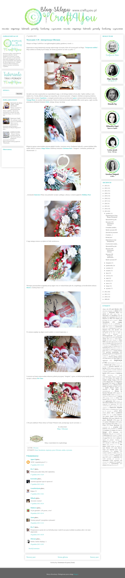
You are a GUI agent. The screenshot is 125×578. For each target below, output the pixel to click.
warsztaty (118, 454)
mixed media (107, 395)
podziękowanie (114, 409)
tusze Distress (106, 448)
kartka (104, 368)
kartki (104, 373)
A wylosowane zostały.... (112, 244)
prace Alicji (118, 411)
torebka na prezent (115, 446)
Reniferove (105, 434)
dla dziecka (105, 332)
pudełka (120, 428)
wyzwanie (116, 460)
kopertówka (110, 375)
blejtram (105, 318)
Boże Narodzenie (40, 450)
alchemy (104, 312)
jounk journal (119, 362)
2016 (106, 203)
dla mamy (113, 332)
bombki (115, 320)
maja (107, 278)
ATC (119, 317)
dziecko (111, 338)
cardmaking (117, 323)
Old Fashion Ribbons (108, 402)
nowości (105, 399)
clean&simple (118, 326)
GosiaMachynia (35, 488)
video (114, 452)
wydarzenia (116, 457)
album (116, 311)
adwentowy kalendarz (107, 311)
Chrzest (116, 325)
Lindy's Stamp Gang (109, 380)
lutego (108, 286)
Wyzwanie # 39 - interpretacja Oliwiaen (110, 223)
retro (112, 434)
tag (118, 442)
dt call (112, 337)
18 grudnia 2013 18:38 (37, 534)
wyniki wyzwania (107, 458)
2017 (106, 201)
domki (104, 334)
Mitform (118, 393)
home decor (108, 358)
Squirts (104, 439)
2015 (106, 206)
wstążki (109, 457)
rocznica (118, 434)
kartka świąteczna (107, 369)
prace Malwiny (116, 418)
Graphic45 (117, 353)
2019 (106, 196)
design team (105, 331)
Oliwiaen (33, 539)
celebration (110, 325)
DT (107, 337)
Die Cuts (112, 331)
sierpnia (108, 270)
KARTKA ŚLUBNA (15, 132)
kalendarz (118, 364)
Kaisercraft (107, 365)
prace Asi (109, 414)
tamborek (111, 444)
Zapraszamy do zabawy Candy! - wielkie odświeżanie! (16, 104)
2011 (106, 294)
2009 (106, 299)
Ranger (105, 432)
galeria (113, 349)
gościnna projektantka (112, 352)
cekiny (104, 325)
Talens (104, 444)
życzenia (115, 465)
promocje (105, 428)
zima (110, 465)
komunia (112, 373)
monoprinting (117, 394)
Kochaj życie (109, 237)
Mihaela (33, 498)
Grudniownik (105, 355)
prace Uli (110, 424)
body (111, 320)
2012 (106, 291)
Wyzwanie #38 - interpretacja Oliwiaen (110, 250)
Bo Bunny (105, 320)
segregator (114, 435)
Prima (104, 425)
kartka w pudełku (108, 371)
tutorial (112, 450)
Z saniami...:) (109, 235)
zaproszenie (105, 463)
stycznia (108, 288)
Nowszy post (31, 557)
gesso (104, 350)
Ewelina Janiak (107, 346)
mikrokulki (105, 389)
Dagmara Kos (107, 329)
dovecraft (115, 334)
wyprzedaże (117, 458)
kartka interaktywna (115, 368)
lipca (107, 273)
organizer (115, 405)
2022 (106, 188)
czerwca (108, 275)
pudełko (107, 430)
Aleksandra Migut (114, 312)
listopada (108, 263)
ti (116, 444)
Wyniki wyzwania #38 (111, 230)
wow (104, 457)
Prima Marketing (114, 425)
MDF (116, 386)
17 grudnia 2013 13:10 (37, 465)
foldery (119, 347)
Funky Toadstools (106, 349)
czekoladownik (112, 328)
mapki (111, 384)
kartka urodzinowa (117, 369)
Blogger (76, 574)
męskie (120, 386)
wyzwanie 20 (105, 462)
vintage (120, 452)
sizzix (105, 438)
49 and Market (114, 309)
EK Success (106, 344)
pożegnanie (109, 411)
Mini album (115, 389)
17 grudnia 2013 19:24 (37, 503)
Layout (117, 378)
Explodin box (117, 346)
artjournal (112, 317)
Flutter (114, 347)
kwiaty (110, 378)
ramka (63, 450)
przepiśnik (113, 428)
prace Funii (109, 416)
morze (110, 396)
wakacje (106, 454)
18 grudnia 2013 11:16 (37, 523)
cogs (106, 328)
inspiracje (49, 450)
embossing (113, 344)
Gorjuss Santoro (118, 350)
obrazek (120, 399)
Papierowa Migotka (116, 407)
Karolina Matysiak (114, 366)
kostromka (34, 478)
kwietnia (108, 281)
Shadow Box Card (110, 437)
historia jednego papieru (115, 356)
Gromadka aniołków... (111, 227)
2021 (106, 190)
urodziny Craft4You (107, 452)
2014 (106, 208)
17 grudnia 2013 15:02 (37, 494)
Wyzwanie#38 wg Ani (111, 246)
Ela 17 (32, 469)
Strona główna (63, 557)
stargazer (113, 441)
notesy (117, 398)
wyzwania (69, 450)
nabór (115, 396)
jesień (113, 363)
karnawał (104, 366)
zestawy (105, 465)
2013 (106, 211)
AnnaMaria (114, 315)
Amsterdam (105, 315)
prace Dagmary (118, 414)
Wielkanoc (116, 455)
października (109, 265)
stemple (120, 441)
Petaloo (107, 409)
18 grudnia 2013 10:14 (37, 513)
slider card (112, 438)
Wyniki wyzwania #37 (111, 259)
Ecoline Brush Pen (117, 343)
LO (121, 380)
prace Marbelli (107, 420)
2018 (106, 198)
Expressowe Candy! (15, 118)
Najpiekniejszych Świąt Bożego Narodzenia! (111, 216)
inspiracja (105, 360)
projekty (115, 427)
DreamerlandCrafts (107, 335)
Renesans (115, 432)
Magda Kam (109, 381)
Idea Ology (117, 358)
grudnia (108, 213)
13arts (104, 309)
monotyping (105, 396)
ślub (113, 442)
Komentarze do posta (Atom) (66, 562)
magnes (113, 383)
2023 (106, 185)
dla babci (118, 331)
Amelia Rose (117, 314)
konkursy (119, 373)
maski (110, 386)
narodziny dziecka (109, 397)
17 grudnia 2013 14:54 (37, 484)
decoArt (117, 329)
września (108, 268)
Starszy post (94, 557)
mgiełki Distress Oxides (112, 387)
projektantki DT (106, 427)
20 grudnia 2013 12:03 (37, 544)
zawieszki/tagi (114, 463)
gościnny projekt (107, 353)
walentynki (112, 454)
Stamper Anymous (114, 439)
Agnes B (33, 459)
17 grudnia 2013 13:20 (37, 474)
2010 (106, 296)
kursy (104, 378)
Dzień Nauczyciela (113, 341)
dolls (119, 332)
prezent (119, 423)
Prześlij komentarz (34, 548)
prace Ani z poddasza (114, 413)
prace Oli (119, 420)
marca (108, 283)
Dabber (119, 328)
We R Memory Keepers (107, 455)
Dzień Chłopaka (112, 340)
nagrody (120, 396)
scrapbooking (106, 435)
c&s (111, 323)
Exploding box (106, 347)
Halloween (113, 355)
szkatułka (107, 442)
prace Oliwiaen (56, 450)
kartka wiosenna (117, 371)
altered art (106, 314)
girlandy (110, 350)
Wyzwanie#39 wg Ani (111, 219)
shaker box (119, 437)
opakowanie (113, 404)
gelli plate (119, 349)
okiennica (118, 401)
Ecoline (109, 343)
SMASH (118, 438)
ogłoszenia (108, 401)
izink (109, 363)
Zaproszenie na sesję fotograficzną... (111, 240)
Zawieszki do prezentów (112, 232)
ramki (119, 430)
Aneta (32, 517)
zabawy (112, 462)
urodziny (116, 451)
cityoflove (110, 326)
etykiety (120, 344)
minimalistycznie (106, 391)
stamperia (105, 441)
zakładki (118, 462)
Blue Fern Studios (114, 318)
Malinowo (34, 508)
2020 (106, 193)
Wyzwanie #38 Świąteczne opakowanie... (110, 256)
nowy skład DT (113, 399)
